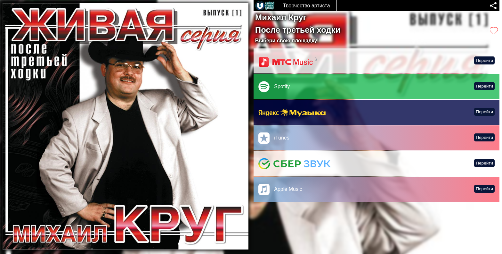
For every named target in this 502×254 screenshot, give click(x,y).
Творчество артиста (306, 5)
